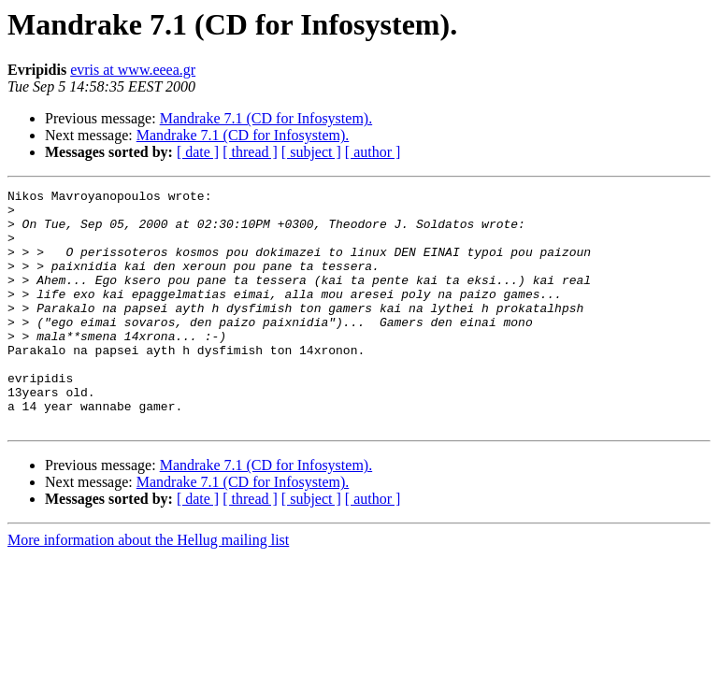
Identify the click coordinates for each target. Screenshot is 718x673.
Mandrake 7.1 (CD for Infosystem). (266, 118)
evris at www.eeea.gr (132, 70)
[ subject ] (311, 152)
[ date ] (198, 152)
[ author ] (373, 152)
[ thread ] (250, 152)
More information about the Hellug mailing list (148, 587)
